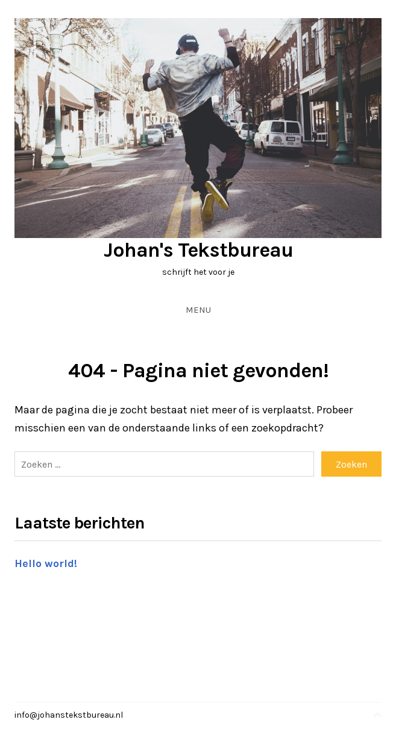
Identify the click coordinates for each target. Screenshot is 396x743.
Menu (198, 309)
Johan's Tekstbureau (198, 250)
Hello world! (45, 563)
